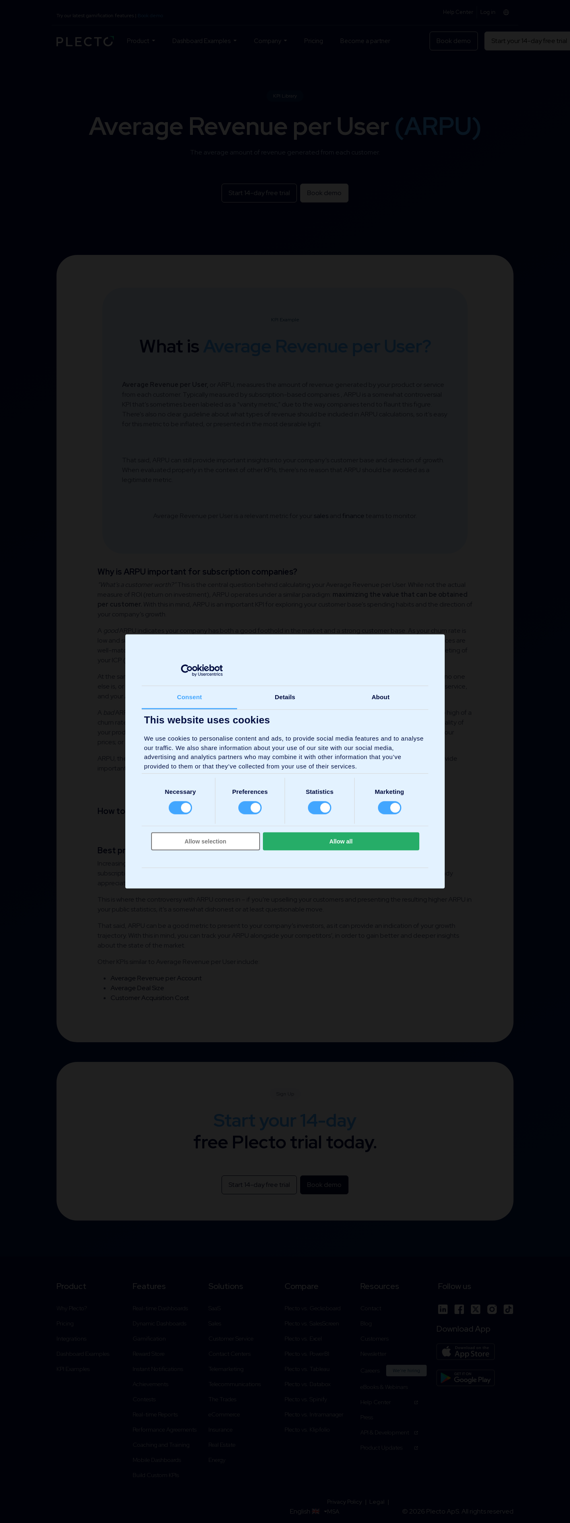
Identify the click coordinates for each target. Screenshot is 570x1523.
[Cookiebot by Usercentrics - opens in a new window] (187, 670)
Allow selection (205, 841)
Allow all (341, 841)
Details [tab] (285, 696)
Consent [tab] (189, 696)
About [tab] (380, 696)
